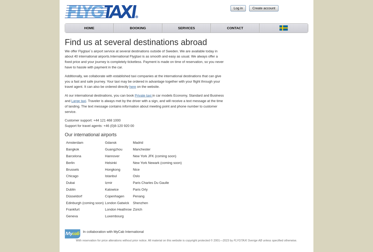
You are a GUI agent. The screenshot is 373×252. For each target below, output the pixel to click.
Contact (235, 28)
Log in (238, 8)
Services (186, 28)
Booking (138, 28)
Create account (263, 8)
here (132, 87)
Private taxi (143, 95)
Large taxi (78, 101)
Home (89, 28)
